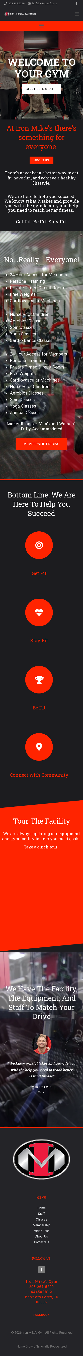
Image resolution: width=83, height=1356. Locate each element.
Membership (41, 1225)
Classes (41, 1219)
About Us (41, 1236)
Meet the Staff (41, 89)
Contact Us (41, 1242)
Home (41, 1208)
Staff (41, 1214)
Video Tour (41, 1231)
